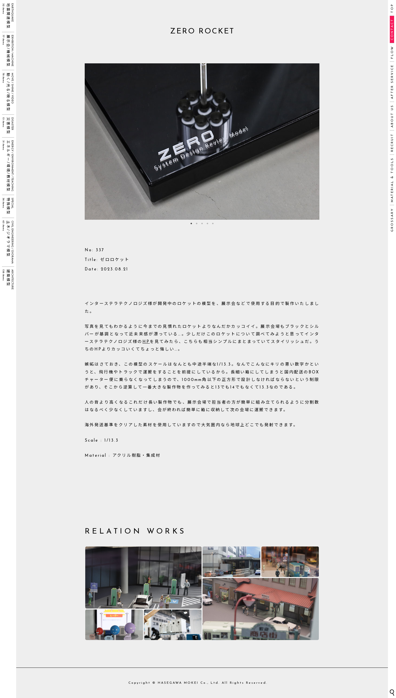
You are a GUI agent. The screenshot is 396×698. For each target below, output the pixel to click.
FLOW (392, 52)
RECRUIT (392, 142)
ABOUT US (392, 116)
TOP (392, 8)
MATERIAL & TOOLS (392, 179)
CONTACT (392, 29)
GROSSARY (392, 220)
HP (146, 342)
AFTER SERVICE (392, 81)
